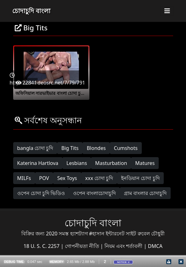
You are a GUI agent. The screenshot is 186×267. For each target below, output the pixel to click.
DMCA (155, 246)
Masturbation (111, 163)
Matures (145, 163)
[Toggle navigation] (167, 11)
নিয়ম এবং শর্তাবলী (124, 246)
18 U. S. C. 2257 (42, 246)
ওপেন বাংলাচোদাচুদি (94, 193)
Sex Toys (67, 178)
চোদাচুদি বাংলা (31, 11)
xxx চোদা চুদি (99, 178)
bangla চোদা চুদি (35, 148)
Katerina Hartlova (37, 163)
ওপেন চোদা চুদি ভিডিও (41, 193)
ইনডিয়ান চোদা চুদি (140, 178)
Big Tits (69, 148)
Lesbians (76, 163)
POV (44, 178)
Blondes (96, 148)
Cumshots (126, 148)
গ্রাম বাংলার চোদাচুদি (145, 193)
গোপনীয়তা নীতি (82, 246)
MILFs (24, 178)
